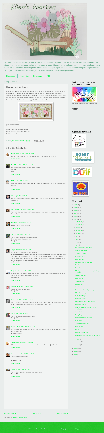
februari (78, 342)
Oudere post (62, 413)
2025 (75, 207)
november (79, 224)
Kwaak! (77, 268)
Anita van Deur (15, 209)
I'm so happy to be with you (83, 262)
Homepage (10, 76)
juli (77, 236)
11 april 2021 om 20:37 (26, 300)
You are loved (79, 281)
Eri (12, 196)
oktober (78, 227)
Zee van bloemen (80, 275)
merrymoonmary (56, 429)
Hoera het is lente (80, 304)
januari (78, 345)
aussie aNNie (15, 153)
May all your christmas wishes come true (87, 335)
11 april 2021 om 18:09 (31, 271)
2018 (75, 354)
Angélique (14, 223)
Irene (12, 180)
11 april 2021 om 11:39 (26, 165)
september (79, 230)
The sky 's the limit (80, 253)
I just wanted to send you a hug (84, 290)
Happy (77, 329)
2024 (75, 210)
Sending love (79, 287)
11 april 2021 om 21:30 (21, 313)
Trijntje (13, 369)
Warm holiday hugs (81, 250)
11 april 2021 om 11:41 (22, 180)
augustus (79, 233)
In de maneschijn (80, 296)
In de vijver (78, 320)
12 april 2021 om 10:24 (27, 354)
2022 (75, 216)
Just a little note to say (82, 323)
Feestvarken (79, 284)
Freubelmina (15, 342)
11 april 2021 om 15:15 (25, 223)
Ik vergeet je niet (80, 256)
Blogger (77, 429)
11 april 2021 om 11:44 (21, 196)
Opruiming (24, 76)
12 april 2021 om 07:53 (28, 327)
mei (77, 242)
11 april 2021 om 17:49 (24, 250)
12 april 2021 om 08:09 (27, 342)
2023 (75, 213)
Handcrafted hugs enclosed (83, 318)
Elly (12, 313)
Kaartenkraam (15, 354)
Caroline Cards (16, 327)
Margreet (14, 250)
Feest (77, 265)
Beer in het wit (79, 259)
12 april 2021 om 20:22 (23, 369)
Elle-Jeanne (14, 286)
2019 (75, 351)
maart (78, 339)
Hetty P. (13, 234)
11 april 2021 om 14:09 (28, 209)
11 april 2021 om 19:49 (26, 286)
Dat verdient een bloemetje (83, 247)
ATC (49, 76)
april (77, 245)
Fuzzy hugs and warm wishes (84, 315)
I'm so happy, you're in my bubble (85, 301)
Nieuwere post (10, 413)
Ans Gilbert (15, 165)
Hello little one (79, 278)
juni (77, 239)
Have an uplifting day (81, 332)
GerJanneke (15, 300)
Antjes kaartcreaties (17, 271)
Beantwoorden (15, 159)
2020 (75, 348)
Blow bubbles (79, 326)
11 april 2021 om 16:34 (23, 234)
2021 (75, 219)
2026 (75, 205)
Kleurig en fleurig (80, 298)
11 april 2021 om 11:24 (27, 153)
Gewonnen (37, 76)
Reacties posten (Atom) (20, 417)
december (79, 222)
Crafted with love (80, 312)
